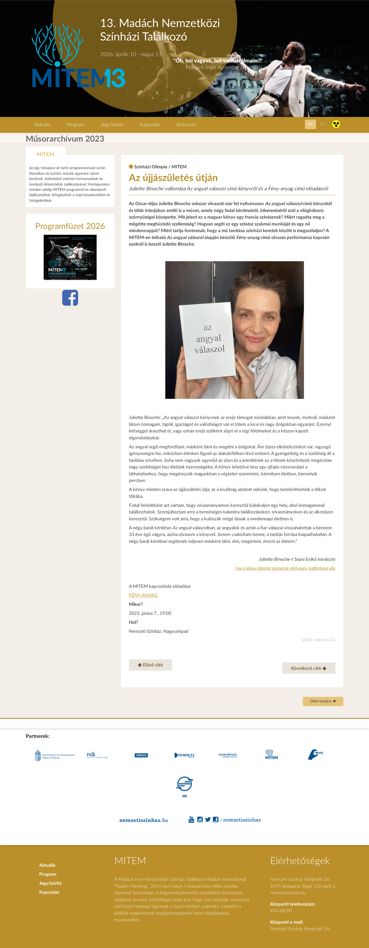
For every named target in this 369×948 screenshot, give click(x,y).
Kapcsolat (150, 125)
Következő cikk (308, 668)
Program (75, 125)
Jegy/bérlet (112, 125)
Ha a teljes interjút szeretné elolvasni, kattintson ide (285, 568)
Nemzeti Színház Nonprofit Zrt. (300, 929)
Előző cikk (150, 664)
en (322, 124)
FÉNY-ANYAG (143, 595)
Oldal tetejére (323, 701)
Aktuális (42, 125)
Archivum (185, 125)
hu (310, 124)
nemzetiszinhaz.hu (288, 893)
